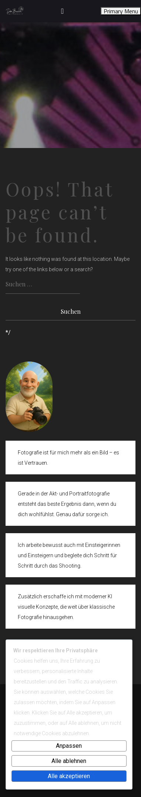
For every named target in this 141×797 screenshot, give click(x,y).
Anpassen (69, 745)
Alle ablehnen (68, 760)
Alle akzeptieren (69, 776)
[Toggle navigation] (62, 11)
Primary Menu (121, 11)
